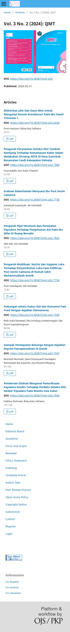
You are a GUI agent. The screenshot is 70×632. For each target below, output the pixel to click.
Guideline (12, 438)
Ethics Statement (16, 460)
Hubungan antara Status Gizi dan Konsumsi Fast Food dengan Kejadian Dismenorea (35, 308)
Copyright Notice (16, 504)
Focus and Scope (16, 446)
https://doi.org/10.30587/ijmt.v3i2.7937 (35, 353)
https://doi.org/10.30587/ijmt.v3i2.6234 (35, 122)
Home (7, 12)
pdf (11, 138)
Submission (13, 512)
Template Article (16, 475)
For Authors (12, 587)
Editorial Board (15, 431)
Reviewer (11, 453)
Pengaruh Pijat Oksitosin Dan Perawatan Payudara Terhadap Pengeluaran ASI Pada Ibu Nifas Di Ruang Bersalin (33, 229)
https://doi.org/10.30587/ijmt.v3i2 (31, 78)
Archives (20, 12)
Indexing (11, 468)
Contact (10, 519)
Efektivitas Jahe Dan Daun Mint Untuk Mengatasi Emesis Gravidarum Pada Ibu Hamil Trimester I (33, 114)
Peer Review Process (18, 490)
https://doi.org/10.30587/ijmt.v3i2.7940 (35, 395)
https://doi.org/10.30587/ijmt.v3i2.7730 (35, 199)
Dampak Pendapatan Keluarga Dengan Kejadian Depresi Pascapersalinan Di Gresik (34, 346)
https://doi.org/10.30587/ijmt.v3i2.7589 (35, 165)
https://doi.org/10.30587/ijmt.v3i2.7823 (35, 238)
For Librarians (13, 593)
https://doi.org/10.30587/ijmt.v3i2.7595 (35, 315)
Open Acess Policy (17, 497)
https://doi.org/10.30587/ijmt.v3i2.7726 (35, 280)
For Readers (12, 581)
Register (11, 526)
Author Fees (13, 482)
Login (9, 533)
